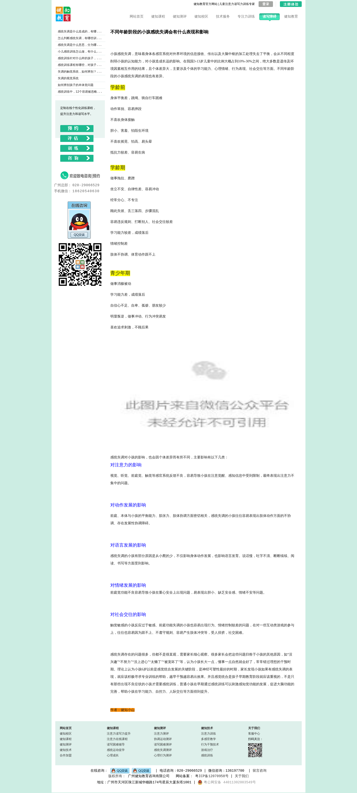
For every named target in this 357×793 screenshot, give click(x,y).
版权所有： (117, 776)
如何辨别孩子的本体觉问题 (75, 85)
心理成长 (113, 755)
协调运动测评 (163, 739)
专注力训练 (246, 16)
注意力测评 (161, 734)
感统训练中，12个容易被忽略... (80, 92)
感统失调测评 (163, 750)
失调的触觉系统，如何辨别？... (80, 72)
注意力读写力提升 (119, 734)
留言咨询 (260, 770)
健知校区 (201, 16)
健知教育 (291, 16)
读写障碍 (269, 16)
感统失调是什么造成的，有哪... (80, 31)
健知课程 (158, 16)
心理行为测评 (163, 755)
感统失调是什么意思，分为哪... (80, 45)
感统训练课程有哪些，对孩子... (80, 65)
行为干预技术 (210, 744)
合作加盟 (66, 755)
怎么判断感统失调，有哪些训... (80, 38)
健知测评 (180, 16)
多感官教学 (208, 739)
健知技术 (66, 750)
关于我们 (254, 728)
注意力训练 (208, 734)
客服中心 (254, 734)
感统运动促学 (116, 750)
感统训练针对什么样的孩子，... (80, 58)
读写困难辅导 (116, 744)
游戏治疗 (207, 750)
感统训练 (207, 755)
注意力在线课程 (117, 739)
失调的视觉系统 (68, 78)
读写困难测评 (163, 744)
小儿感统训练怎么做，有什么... (80, 52)
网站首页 (137, 16)
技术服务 (223, 16)
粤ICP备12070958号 (211, 776)
